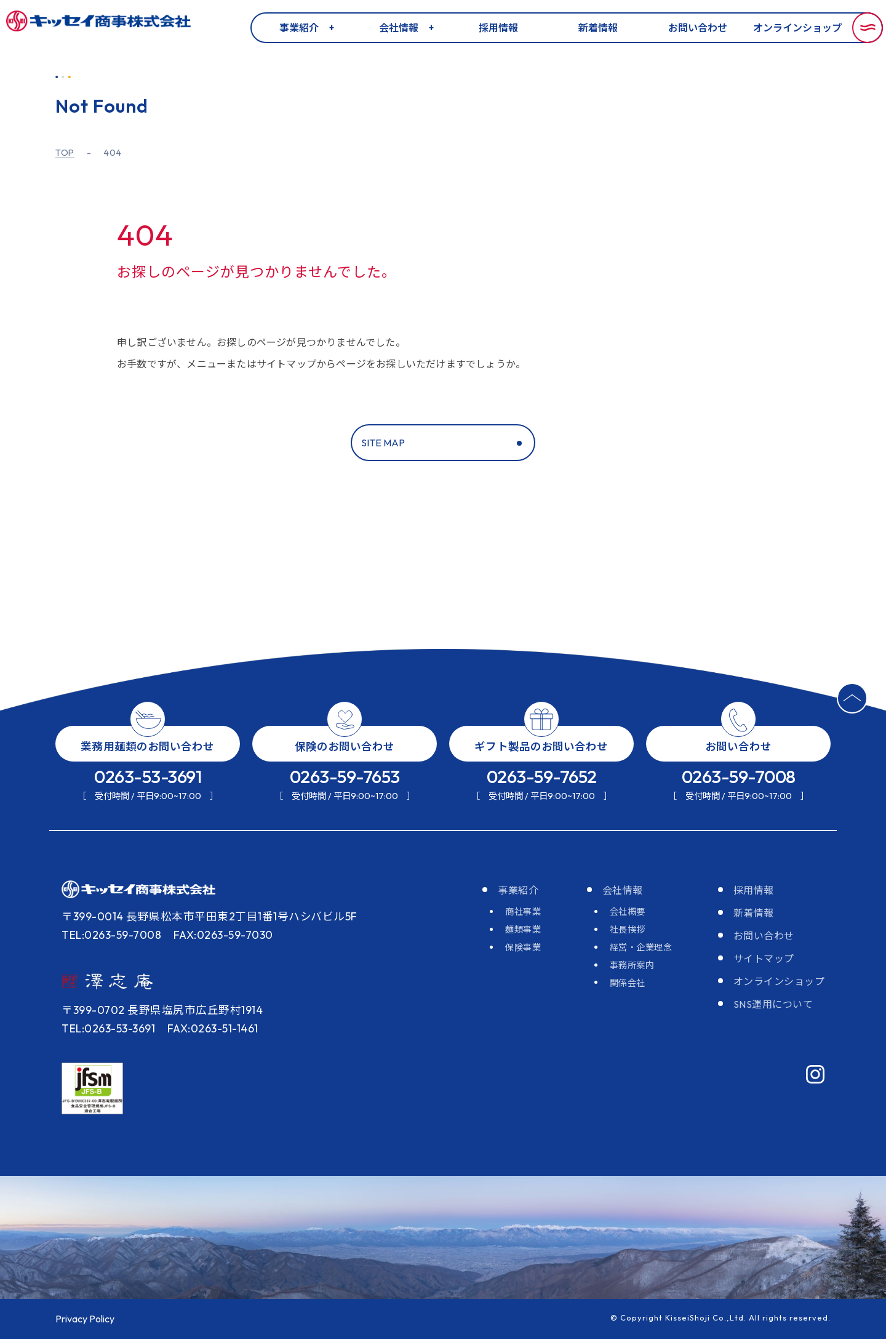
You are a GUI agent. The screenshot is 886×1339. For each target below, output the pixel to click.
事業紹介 (299, 28)
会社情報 (398, 28)
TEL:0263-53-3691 (108, 1028)
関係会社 (627, 983)
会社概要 (627, 911)
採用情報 (498, 28)
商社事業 (523, 911)
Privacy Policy (84, 1319)
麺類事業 (523, 929)
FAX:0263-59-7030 (223, 935)
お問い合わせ (697, 28)
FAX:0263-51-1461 (212, 1028)
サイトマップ (763, 958)
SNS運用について (773, 1004)
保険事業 (523, 947)
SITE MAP (383, 442)
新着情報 (598, 28)
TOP (64, 153)
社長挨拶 (627, 929)
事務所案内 (632, 965)
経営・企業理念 (641, 947)
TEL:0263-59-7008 (111, 935)
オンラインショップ (797, 28)
